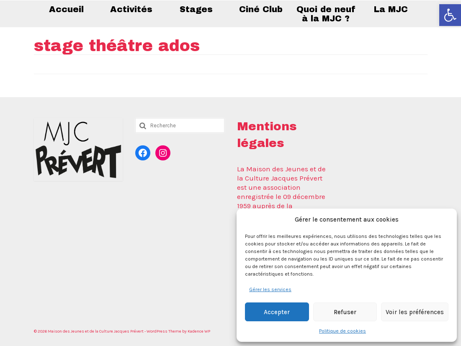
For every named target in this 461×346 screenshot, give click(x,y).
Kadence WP (199, 331)
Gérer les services (270, 289)
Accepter (277, 312)
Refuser (345, 312)
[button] (450, 15)
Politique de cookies (342, 331)
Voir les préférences (415, 312)
